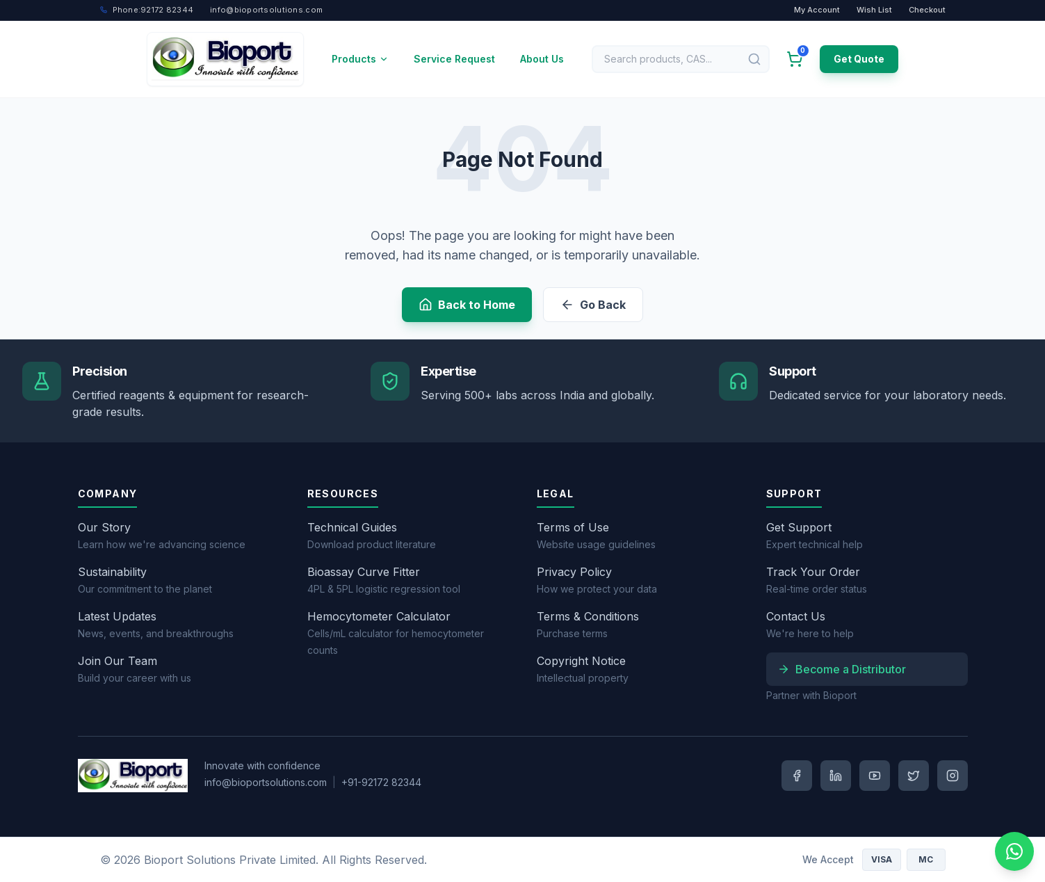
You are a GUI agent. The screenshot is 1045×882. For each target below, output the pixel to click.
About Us (542, 59)
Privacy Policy (574, 572)
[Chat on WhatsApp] (1014, 851)
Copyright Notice (581, 661)
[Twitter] (913, 775)
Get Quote (859, 59)
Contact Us (795, 616)
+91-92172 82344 (381, 782)
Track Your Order (813, 572)
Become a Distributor (841, 669)
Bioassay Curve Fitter (363, 572)
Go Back (593, 305)
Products (360, 59)
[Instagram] (952, 775)
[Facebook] (796, 775)
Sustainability (112, 572)
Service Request (454, 59)
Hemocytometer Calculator (379, 616)
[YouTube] (874, 775)
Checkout (927, 10)
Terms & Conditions (588, 616)
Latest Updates (117, 616)
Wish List (874, 10)
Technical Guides (352, 527)
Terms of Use (573, 527)
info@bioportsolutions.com (265, 782)
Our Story (104, 527)
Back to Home (467, 305)
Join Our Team (117, 661)
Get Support (799, 527)
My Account (817, 10)
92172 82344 (147, 10)
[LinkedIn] (835, 775)
